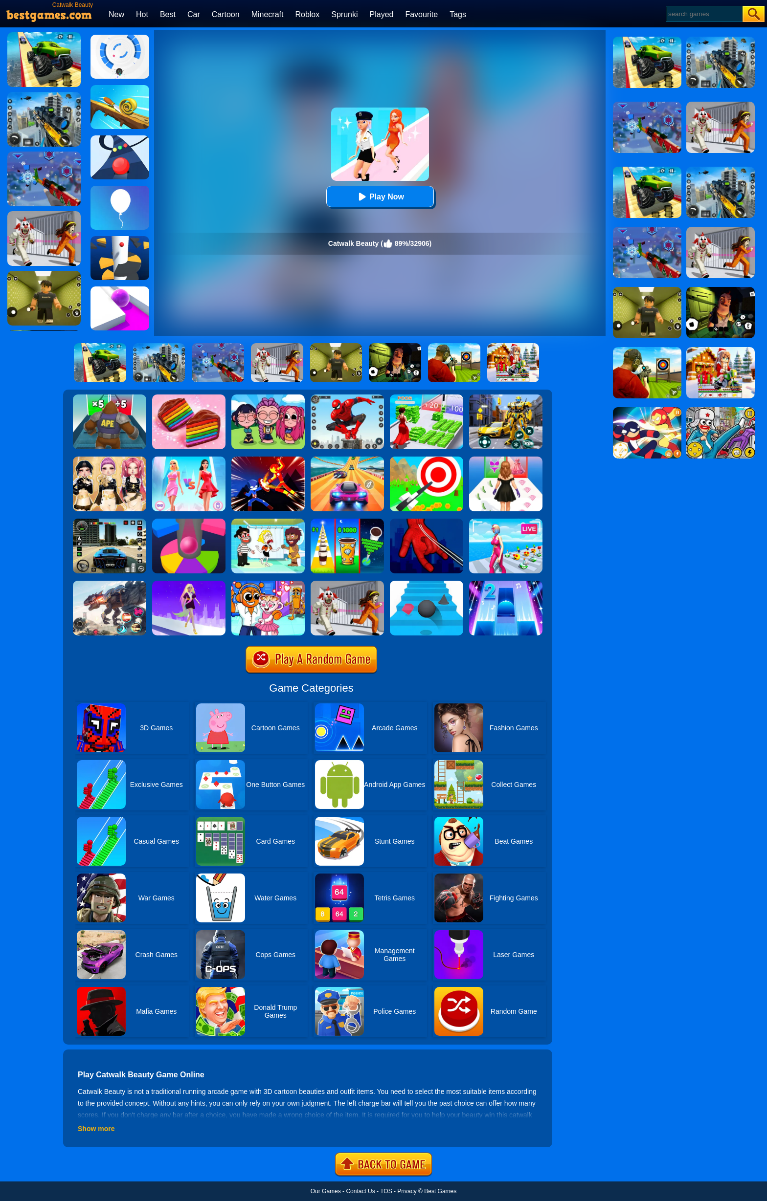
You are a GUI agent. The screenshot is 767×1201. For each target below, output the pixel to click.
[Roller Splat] (119, 289)
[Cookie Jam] (189, 397)
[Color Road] (119, 138)
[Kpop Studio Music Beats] (268, 397)
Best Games (440, 1191)
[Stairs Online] (426, 584)
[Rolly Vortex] (119, 38)
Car (193, 14)
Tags (458, 14)
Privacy (406, 1191)
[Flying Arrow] (426, 460)
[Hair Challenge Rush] (189, 584)
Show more (96, 1129)
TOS (386, 1191)
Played (382, 14)
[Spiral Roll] (119, 88)
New (116, 14)
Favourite (421, 14)
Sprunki (344, 14)
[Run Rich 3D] (426, 397)
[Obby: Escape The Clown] (347, 584)
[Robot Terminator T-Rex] (109, 584)
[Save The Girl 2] (268, 522)
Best (168, 14)
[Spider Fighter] (347, 397)
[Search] (704, 14)
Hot (142, 14)
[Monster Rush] (109, 397)
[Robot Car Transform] (505, 397)
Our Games (326, 1191)
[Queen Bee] (189, 460)
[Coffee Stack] (347, 522)
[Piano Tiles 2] (505, 584)
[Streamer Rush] (505, 522)
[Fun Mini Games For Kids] (268, 584)
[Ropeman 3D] (426, 522)
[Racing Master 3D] (347, 460)
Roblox (307, 14)
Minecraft (267, 14)
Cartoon (226, 14)
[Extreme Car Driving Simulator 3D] (109, 522)
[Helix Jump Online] (189, 522)
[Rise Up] (119, 189)
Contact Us (360, 1191)
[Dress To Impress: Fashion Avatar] (109, 460)
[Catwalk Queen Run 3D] (505, 460)
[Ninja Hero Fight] (268, 460)
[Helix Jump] (119, 239)
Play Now (380, 197)
